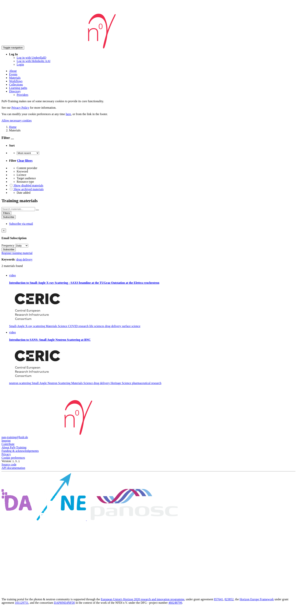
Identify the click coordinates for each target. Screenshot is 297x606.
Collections (16, 84)
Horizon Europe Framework (257, 599)
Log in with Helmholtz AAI (33, 61)
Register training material (17, 253)
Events (13, 74)
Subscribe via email (21, 223)
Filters (6, 213)
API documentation (13, 468)
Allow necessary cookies (17, 120)
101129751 (21, 602)
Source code (9, 464)
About (13, 71)
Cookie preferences (13, 457)
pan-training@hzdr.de (15, 437)
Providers (22, 94)
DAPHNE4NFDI (64, 602)
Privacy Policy (20, 107)
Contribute (8, 444)
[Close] (4, 230)
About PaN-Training (14, 447)
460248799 (175, 602)
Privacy (6, 454)
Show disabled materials (26, 185)
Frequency (8, 245)
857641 (218, 599)
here (68, 114)
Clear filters (25, 160)
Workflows (16, 81)
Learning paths (18, 88)
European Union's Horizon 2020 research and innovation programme (142, 599)
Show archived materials (26, 189)
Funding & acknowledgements (20, 450)
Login (20, 64)
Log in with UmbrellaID (31, 57)
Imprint (6, 440)
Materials (14, 77)
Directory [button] (15, 91)
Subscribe (8, 217)
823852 (229, 599)
